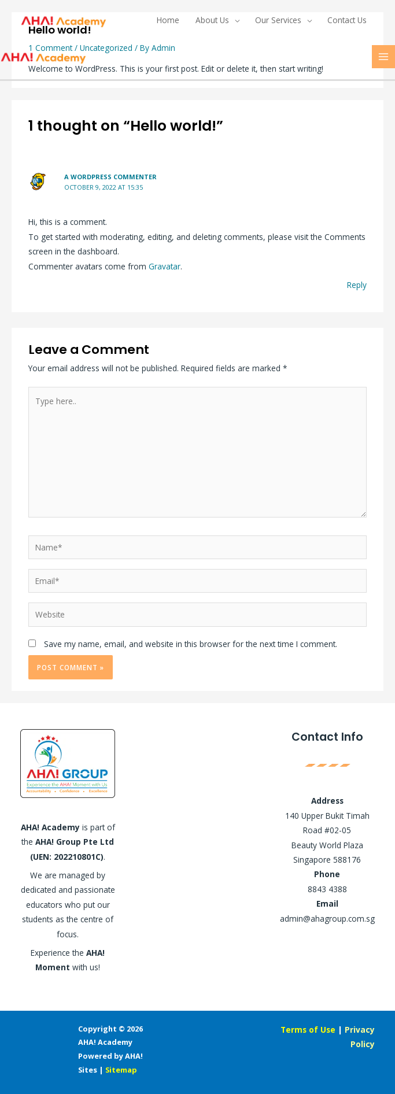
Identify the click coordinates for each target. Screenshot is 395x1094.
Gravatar (164, 266)
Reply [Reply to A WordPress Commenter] (357, 284)
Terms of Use (307, 1029)
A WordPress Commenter (110, 176)
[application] (234, 20)
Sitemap (121, 1070)
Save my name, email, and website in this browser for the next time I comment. (190, 643)
